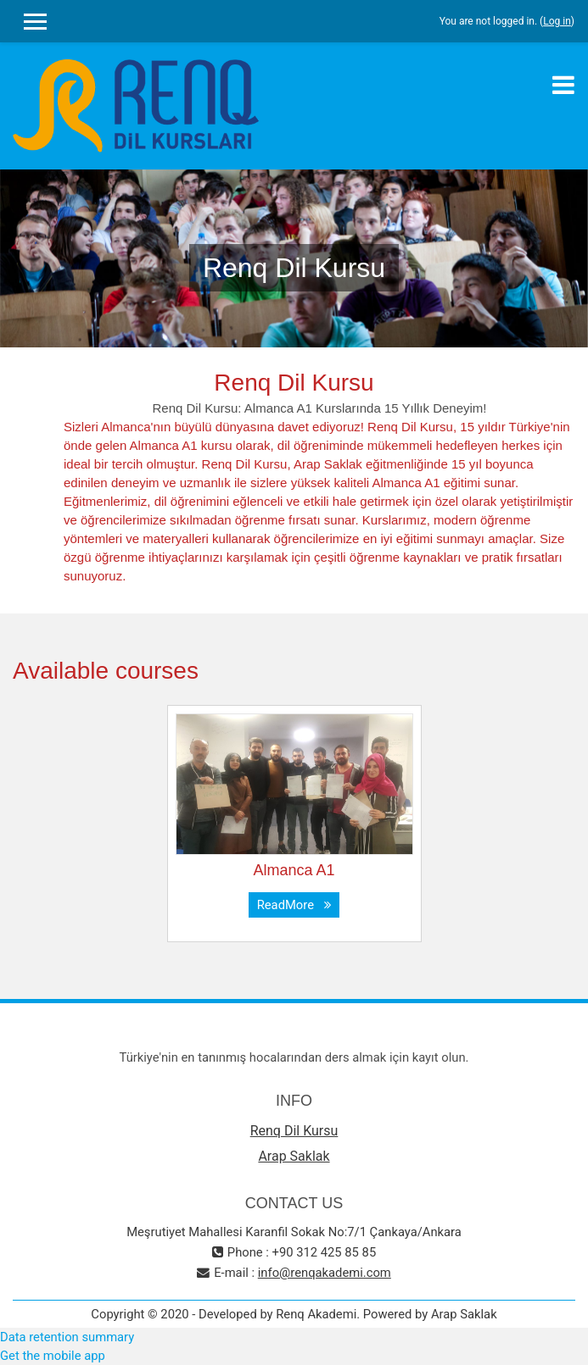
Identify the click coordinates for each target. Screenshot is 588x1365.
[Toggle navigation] (563, 85)
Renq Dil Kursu (294, 1131)
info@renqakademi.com (324, 1272)
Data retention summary (67, 1337)
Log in (557, 21)
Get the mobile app (52, 1355)
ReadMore (294, 905)
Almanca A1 (293, 870)
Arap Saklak (293, 1156)
